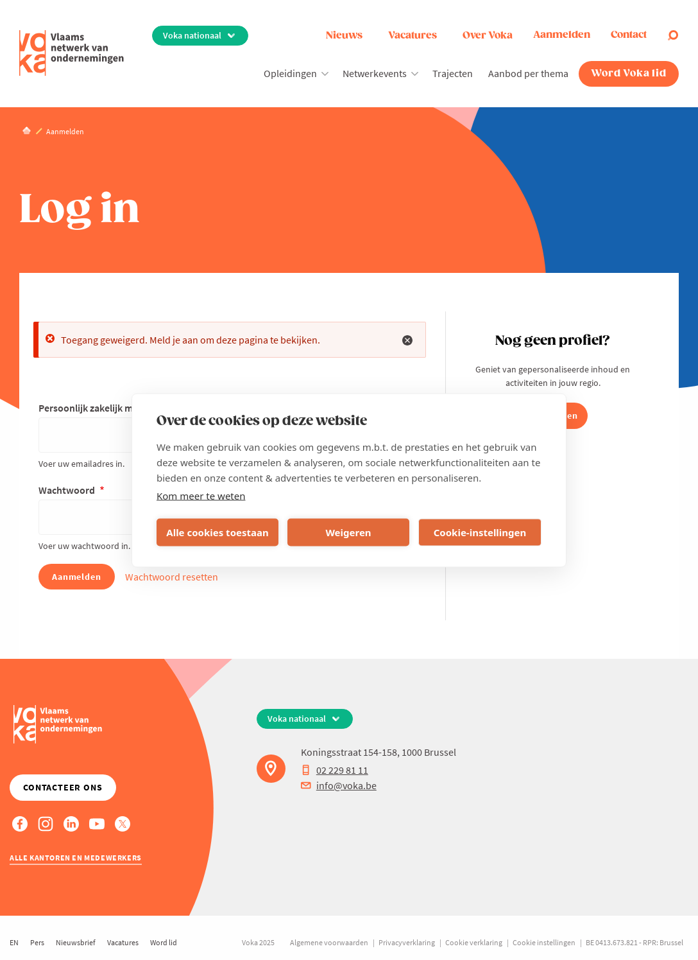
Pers (37, 942)
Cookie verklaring (473, 942)
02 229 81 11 (334, 770)
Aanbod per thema (528, 73)
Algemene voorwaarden (329, 942)
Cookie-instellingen (480, 532)
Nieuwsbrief (76, 942)
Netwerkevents (375, 73)
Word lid (163, 942)
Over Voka (488, 36)
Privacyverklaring (407, 942)
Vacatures (412, 36)
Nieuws (344, 36)
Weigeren (348, 532)
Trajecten (452, 73)
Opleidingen (290, 73)
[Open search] (673, 35)
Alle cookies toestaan (217, 532)
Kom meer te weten (201, 495)
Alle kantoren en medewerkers (76, 857)
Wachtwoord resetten (171, 576)
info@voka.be (339, 785)
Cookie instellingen (544, 942)
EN (14, 942)
